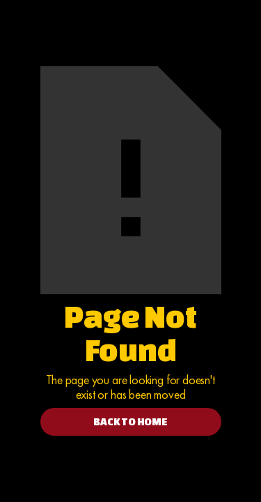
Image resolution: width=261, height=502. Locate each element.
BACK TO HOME (130, 421)
